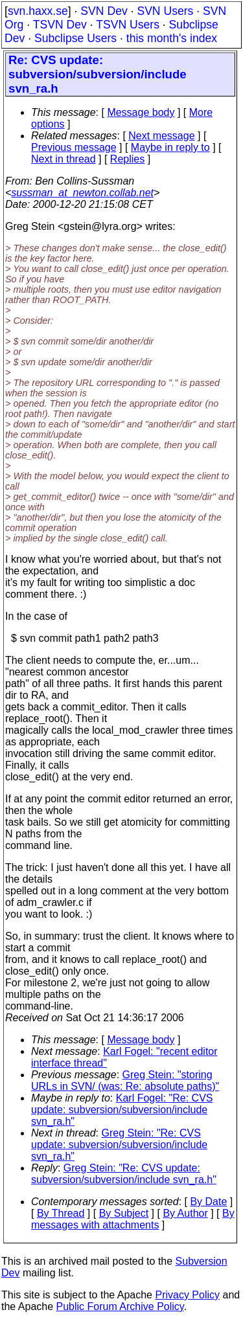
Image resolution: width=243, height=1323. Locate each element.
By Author (185, 1213)
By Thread (61, 1213)
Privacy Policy (187, 1294)
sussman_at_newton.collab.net (82, 192)
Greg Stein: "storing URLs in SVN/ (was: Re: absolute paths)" (125, 1080)
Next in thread (63, 158)
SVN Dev (103, 11)
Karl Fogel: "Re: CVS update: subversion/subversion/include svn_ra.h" (122, 1109)
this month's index (171, 38)
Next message (161, 135)
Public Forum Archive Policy (120, 1306)
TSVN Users (127, 24)
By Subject (123, 1213)
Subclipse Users (75, 38)
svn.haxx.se (38, 11)
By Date (208, 1201)
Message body (140, 112)
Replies (127, 158)
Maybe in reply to (170, 147)
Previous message (74, 147)
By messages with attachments (133, 1219)
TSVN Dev (60, 24)
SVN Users (165, 11)
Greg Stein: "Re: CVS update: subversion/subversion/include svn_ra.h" (119, 1144)
